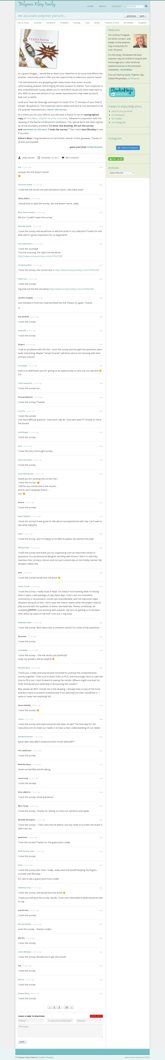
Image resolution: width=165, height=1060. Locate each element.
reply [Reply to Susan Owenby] (101, 705)
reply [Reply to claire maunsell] (101, 383)
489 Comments (70, 157)
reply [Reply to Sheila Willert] (101, 198)
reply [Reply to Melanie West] (101, 668)
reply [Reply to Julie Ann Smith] (101, 226)
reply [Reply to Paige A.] (101, 344)
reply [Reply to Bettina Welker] (101, 924)
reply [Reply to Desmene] (101, 636)
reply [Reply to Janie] (101, 865)
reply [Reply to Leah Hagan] (101, 432)
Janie (20, 865)
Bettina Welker (24, 924)
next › (142, 15)
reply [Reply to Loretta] (101, 411)
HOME (90, 6)
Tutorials (38, 22)
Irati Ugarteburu (25, 244)
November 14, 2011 (48, 157)
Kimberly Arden (25, 622)
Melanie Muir (23, 548)
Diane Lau (22, 279)
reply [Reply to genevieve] (101, 837)
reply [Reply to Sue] (101, 966)
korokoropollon (25, 265)
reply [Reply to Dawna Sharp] (101, 993)
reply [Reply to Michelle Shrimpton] (101, 820)
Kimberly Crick (24, 888)
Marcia (21, 979)
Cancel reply (96, 1016)
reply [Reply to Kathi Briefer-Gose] (101, 851)
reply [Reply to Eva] (101, 167)
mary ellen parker (26, 474)
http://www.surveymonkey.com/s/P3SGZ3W (40, 256)
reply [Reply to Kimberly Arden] (101, 623)
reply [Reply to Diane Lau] (101, 279)
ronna (20, 719)
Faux (87, 22)
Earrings (76, 22)
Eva (19, 167)
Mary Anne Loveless (26, 212)
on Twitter (117, 118)
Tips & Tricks (23, 22)
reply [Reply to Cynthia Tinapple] (101, 298)
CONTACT (116, 6)
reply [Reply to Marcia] (101, 980)
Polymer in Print (112, 22)
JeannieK (22, 330)
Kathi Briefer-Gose (26, 851)
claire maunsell (25, 383)
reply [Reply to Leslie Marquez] (101, 952)
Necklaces (50, 22)
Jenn (20, 446)
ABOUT (102, 6)
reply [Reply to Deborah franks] (101, 460)
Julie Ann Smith (24, 226)
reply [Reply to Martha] (101, 938)
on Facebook (118, 114)
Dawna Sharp (23, 993)
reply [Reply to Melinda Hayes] (101, 764)
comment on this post (35, 129)
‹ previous (131, 15)
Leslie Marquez (24, 952)
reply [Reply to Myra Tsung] (101, 806)
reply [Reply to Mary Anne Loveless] (101, 212)
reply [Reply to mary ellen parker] (101, 474)
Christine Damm (25, 185)
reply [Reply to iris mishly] (101, 366)
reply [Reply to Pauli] (101, 534)
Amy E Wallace (24, 516)
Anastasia (40, 1016)
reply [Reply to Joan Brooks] (101, 910)
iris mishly (22, 366)
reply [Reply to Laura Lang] (101, 778)
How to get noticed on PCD (137, 1057)
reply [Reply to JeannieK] (101, 331)
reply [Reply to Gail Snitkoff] (101, 317)
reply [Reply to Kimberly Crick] (101, 888)
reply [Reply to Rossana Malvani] (101, 397)
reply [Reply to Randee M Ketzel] (101, 737)
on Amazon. (134, 78)
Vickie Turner (24, 586)
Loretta (21, 411)
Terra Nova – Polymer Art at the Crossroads (47, 118)
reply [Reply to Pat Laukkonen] (101, 751)
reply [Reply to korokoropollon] (101, 265)
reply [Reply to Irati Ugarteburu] (101, 244)
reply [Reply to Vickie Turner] (101, 586)
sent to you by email (122, 111)
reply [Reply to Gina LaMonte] (101, 792)
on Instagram (119, 122)
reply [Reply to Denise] (101, 502)
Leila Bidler (23, 650)
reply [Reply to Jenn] (101, 446)
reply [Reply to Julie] (101, 573)
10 (66, 1007)
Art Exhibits (128, 22)
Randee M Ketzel (25, 737)
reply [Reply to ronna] (101, 719)
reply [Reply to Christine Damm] (101, 185)
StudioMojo (126, 69)
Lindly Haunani (95, 147)
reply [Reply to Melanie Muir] (101, 548)
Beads (97, 22)
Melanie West (24, 668)
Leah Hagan (23, 432)
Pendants (64, 22)
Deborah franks (25, 460)
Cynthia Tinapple (45, 1057)
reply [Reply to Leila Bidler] (101, 650)
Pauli (20, 534)
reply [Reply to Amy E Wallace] (101, 516)
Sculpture (142, 22)
